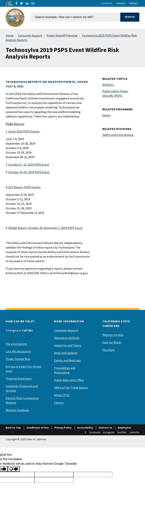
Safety (106, 115)
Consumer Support (30, 35)
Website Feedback (17, 410)
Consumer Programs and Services (22, 388)
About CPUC (62, 395)
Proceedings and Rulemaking (64, 370)
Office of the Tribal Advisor (71, 387)
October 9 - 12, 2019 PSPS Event (28, 164)
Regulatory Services (66, 338)
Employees (124, 427)
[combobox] (75, 17)
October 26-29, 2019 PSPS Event (29, 172)
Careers (59, 402)
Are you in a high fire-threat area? (23, 369)
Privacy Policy (63, 427)
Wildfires (108, 85)
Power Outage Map (18, 359)
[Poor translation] (14, 469)
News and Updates (66, 353)
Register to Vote (113, 335)
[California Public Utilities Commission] (15, 17)
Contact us (105, 427)
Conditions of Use (37, 427)
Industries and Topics (67, 345)
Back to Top (13, 427)
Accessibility (85, 427)
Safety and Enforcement (118, 135)
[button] (129, 17)
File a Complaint (16, 344)
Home (10, 35)
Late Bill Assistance (18, 351)
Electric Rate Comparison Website (22, 400)
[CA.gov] (9, 3)
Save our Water (112, 342)
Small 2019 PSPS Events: (24, 131)
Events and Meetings (67, 360)
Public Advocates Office (69, 380)
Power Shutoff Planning (62, 35)
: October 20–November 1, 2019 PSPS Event (45, 228)
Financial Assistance (19, 378)
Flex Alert (108, 350)
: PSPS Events (24, 187)
